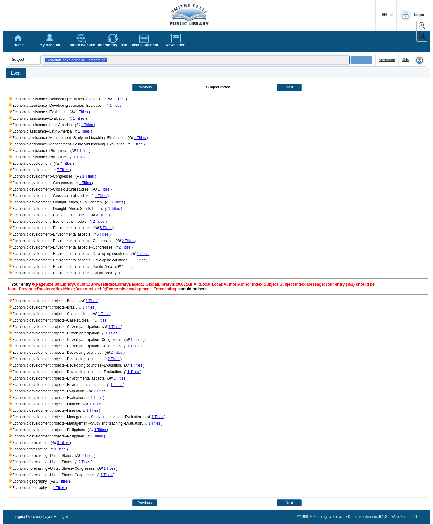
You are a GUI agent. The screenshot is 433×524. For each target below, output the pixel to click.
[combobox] (21, 59)
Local (16, 73)
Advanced (387, 60)
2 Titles (102, 215)
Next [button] (289, 87)
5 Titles (106, 228)
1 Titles (119, 99)
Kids (405, 60)
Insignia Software (332, 516)
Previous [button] (145, 87)
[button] (36, 60)
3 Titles (63, 443)
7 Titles (66, 163)
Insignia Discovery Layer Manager (40, 516)
